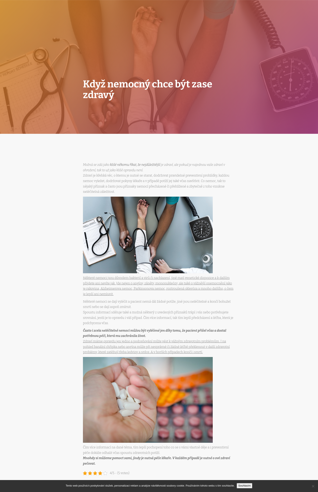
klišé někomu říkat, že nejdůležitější (135, 165)
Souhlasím (244, 485)
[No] (313, 486)
